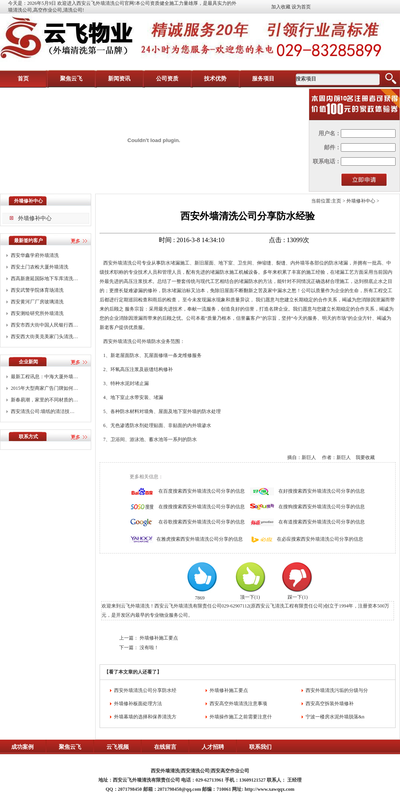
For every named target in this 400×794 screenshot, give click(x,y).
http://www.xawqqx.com (269, 789)
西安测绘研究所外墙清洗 (37, 313)
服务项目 (263, 79)
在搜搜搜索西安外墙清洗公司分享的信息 (201, 506)
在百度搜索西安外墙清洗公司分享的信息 (201, 491)
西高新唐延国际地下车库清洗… (44, 278)
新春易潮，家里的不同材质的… (44, 400)
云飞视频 (117, 747)
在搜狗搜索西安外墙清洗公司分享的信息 (321, 506)
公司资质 (167, 79)
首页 (23, 79)
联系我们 (260, 747)
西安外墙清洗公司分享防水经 (145, 690)
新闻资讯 (119, 79)
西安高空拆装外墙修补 (330, 703)
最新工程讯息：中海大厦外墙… (44, 376)
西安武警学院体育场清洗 (37, 290)
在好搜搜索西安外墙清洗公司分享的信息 (321, 491)
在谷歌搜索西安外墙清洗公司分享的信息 (201, 522)
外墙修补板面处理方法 (138, 703)
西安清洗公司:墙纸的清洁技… (42, 411)
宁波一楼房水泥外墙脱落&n (335, 717)
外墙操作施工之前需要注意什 (241, 717)
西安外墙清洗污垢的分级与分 (337, 690)
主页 (336, 201)
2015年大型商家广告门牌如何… (44, 388)
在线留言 (165, 747)
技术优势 (215, 79)
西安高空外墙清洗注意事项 (238, 703)
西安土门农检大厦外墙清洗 (39, 267)
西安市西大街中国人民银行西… (44, 325)
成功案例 (22, 747)
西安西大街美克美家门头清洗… (44, 336)
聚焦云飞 (71, 79)
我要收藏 (365, 457)
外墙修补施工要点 (159, 638)
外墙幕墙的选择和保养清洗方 (145, 717)
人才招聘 (213, 747)
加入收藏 (280, 7)
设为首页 (301, 7)
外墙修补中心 (35, 218)
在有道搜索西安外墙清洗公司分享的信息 (321, 522)
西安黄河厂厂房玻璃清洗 (37, 302)
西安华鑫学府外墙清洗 (35, 255)
